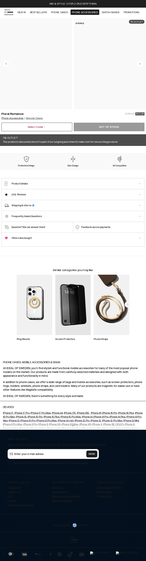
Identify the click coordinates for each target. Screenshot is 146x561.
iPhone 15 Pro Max (71, 436)
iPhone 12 (96, 439)
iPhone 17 (8, 432)
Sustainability (60, 511)
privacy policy (80, 482)
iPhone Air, (57, 432)
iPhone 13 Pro (28, 439)
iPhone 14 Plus (117, 436)
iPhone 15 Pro (34, 436)
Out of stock (109, 127)
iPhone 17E (70, 432)
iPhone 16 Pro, (110, 432)
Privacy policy (104, 511)
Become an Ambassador (66, 515)
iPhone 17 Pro (22, 432)
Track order (14, 506)
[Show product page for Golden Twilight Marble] (51, 170)
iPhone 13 (14, 439)
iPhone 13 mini (65, 439)
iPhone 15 (21, 436)
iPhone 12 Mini (131, 439)
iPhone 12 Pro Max (112, 439)
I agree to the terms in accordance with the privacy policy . (50, 482)
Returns (12, 519)
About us (57, 506)
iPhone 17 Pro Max (41, 432)
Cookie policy (104, 515)
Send (92, 473)
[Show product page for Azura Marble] (11, 170)
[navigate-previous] (128, 331)
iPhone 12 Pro (82, 439)
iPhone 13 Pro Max (46, 439)
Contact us (14, 511)
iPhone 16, (96, 432)
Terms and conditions (109, 506)
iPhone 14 (87, 436)
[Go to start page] (9, 13)
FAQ (10, 515)
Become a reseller (62, 519)
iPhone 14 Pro (100, 436)
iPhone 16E (83, 432)
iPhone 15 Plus (52, 436)
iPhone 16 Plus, (126, 432)
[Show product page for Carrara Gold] (31, 170)
